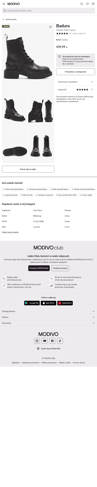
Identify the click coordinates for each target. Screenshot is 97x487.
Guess (67, 325)
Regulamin (16, 466)
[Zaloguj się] (82, 4)
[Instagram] (37, 444)
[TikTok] (60, 444)
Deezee (68, 314)
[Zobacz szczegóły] (92, 82)
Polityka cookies (65, 466)
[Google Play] (32, 406)
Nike (4, 330)
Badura (63, 25)
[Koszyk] (93, 4)
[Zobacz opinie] (92, 89)
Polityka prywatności (49, 466)
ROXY (4, 325)
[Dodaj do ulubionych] (50, 27)
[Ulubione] (87, 4)
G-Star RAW (38, 325)
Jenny (67, 319)
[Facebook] (52, 444)
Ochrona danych (79, 466)
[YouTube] (45, 444)
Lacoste (36, 330)
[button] (28, 58)
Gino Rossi (37, 314)
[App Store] (48, 406)
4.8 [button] (70, 33)
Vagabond (6, 314)
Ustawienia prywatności (30, 466)
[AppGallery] (65, 406)
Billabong (37, 319)
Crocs (67, 330)
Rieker (4, 319)
